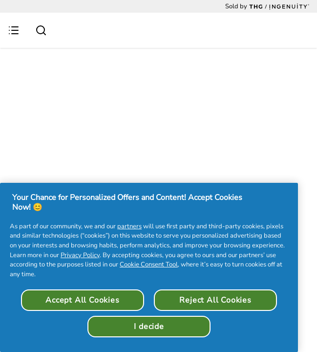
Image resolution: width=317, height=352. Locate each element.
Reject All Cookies (215, 300)
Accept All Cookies (82, 300)
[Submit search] (41, 30)
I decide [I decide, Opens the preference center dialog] (149, 326)
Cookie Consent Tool (149, 264)
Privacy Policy (80, 255)
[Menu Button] (14, 30)
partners (129, 226)
